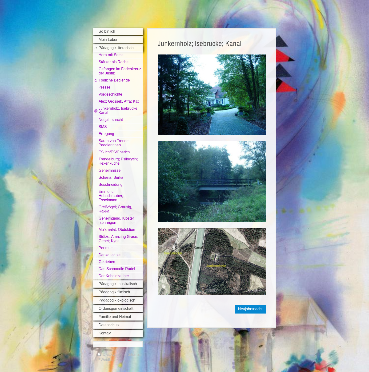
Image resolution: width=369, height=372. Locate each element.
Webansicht (262, 360)
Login (267, 354)
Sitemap (135, 354)
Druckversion (111, 354)
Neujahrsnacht (250, 309)
